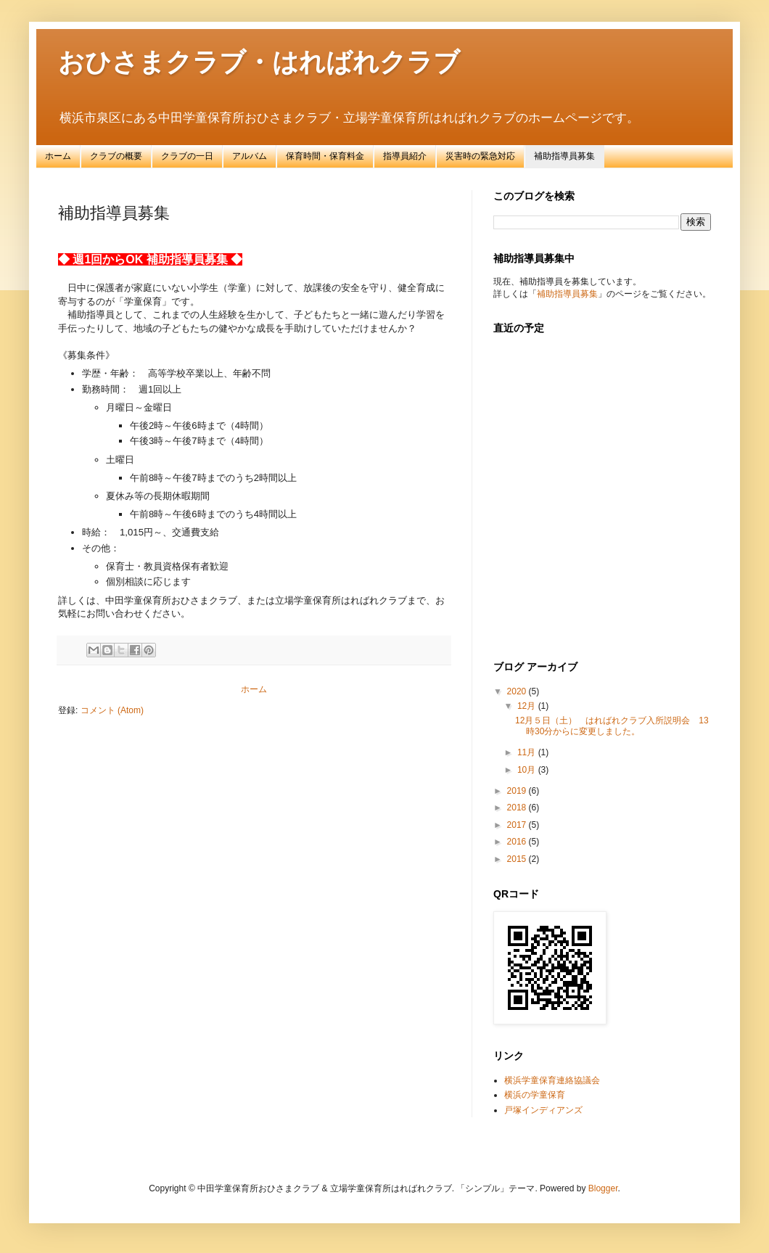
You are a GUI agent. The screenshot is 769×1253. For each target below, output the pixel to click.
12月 (527, 706)
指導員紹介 (405, 156)
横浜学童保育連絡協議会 (552, 1080)
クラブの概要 (116, 156)
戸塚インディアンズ (543, 1110)
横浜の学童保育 (534, 1095)
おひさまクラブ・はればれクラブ (259, 62)
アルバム (249, 156)
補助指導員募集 (564, 156)
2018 (518, 807)
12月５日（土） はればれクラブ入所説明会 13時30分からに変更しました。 (612, 725)
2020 (518, 691)
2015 (518, 859)
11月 (527, 752)
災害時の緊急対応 (480, 156)
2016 (518, 842)
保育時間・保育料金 (325, 156)
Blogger (603, 1188)
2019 (518, 791)
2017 (518, 825)
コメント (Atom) (112, 710)
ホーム (58, 156)
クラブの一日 (187, 156)
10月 (527, 770)
